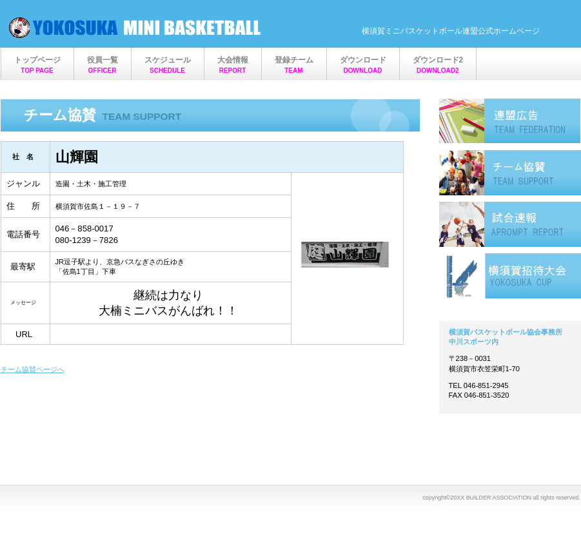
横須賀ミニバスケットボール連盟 (136, 28)
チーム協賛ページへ (32, 369)
